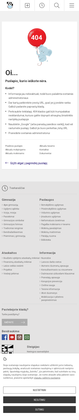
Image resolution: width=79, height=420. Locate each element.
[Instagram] (19, 337)
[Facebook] (4, 337)
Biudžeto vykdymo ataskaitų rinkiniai (21, 258)
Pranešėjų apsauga (50, 277)
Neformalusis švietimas (53, 220)
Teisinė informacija (50, 289)
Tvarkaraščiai (13, 188)
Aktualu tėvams (47, 146)
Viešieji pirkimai (11, 273)
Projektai (8, 270)
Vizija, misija (10, 213)
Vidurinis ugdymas (50, 213)
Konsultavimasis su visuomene (56, 270)
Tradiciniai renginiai (13, 228)
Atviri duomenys (49, 293)
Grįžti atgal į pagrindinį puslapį (28, 163)
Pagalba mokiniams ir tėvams (55, 224)
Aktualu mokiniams (14, 153)
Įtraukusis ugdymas (51, 216)
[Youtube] (12, 337)
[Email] (27, 337)
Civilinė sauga (48, 285)
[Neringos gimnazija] (10, 5)
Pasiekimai (9, 216)
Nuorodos (46, 258)
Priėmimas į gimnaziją (14, 236)
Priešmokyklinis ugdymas (53, 209)
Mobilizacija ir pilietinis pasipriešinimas (52, 298)
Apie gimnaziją (11, 205)
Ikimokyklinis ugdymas (52, 205)
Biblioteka (46, 240)
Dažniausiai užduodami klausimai (57, 273)
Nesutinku (39, 399)
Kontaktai (44, 149)
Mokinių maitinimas (51, 232)
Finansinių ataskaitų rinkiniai (18, 262)
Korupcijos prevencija (51, 281)
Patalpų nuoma (48, 236)
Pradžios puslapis (13, 146)
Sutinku (39, 409)
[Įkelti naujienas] (27, 5)
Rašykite (8, 322)
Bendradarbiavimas (13, 232)
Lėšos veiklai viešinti (13, 266)
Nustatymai (39, 390)
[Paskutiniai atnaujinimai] (42, 5)
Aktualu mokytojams (15, 149)
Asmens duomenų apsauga (55, 266)
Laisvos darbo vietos (51, 262)
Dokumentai (45, 153)
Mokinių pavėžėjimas (51, 228)
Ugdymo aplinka (11, 209)
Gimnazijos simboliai (14, 220)
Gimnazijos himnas (13, 224)
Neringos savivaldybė (38, 351)
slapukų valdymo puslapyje (47, 378)
